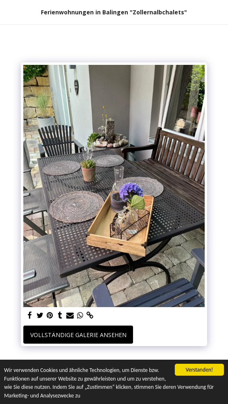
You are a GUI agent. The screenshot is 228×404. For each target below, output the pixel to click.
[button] (9, 11)
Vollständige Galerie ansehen (78, 335)
